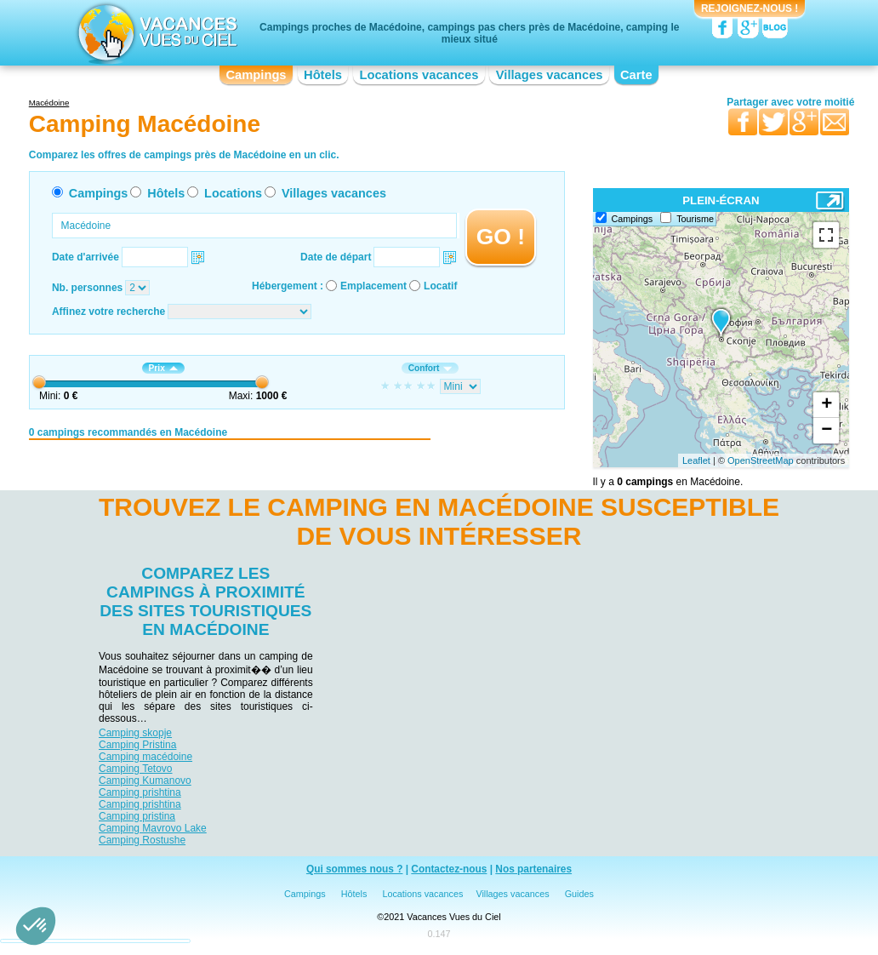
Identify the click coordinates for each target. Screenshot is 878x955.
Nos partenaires (533, 869)
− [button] (826, 430)
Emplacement (373, 286)
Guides (579, 894)
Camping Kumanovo (145, 780)
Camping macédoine (145, 757)
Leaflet (696, 460)
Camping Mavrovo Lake (153, 828)
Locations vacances (418, 75)
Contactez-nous (449, 869)
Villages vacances (549, 75)
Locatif (440, 286)
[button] (35, 926)
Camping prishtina (140, 792)
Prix (163, 368)
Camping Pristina (137, 745)
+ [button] (826, 405)
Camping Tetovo (136, 769)
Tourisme (695, 219)
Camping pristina (137, 816)
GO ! (500, 236)
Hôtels (323, 75)
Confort (430, 368)
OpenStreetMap (760, 460)
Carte (636, 75)
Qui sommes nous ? (354, 869)
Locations (233, 193)
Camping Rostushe (142, 840)
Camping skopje (135, 733)
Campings (255, 75)
